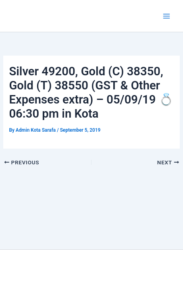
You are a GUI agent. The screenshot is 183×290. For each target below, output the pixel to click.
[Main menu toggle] (166, 16)
